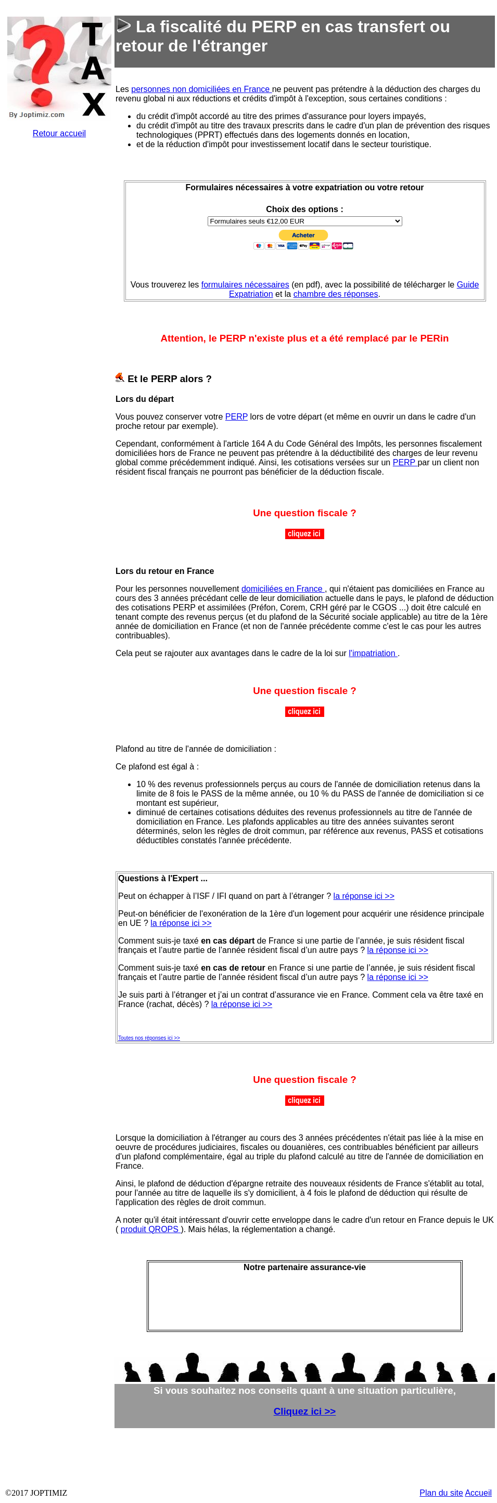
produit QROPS (151, 1229)
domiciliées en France (283, 588)
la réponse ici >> (364, 896)
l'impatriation (373, 653)
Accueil (478, 1492)
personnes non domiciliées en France (201, 89)
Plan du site (441, 1492)
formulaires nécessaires (245, 284)
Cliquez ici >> (305, 1411)
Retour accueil (59, 133)
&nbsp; (59, 320)
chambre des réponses (336, 294)
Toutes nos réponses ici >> (149, 1038)
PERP (236, 416)
